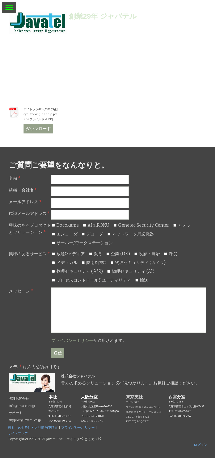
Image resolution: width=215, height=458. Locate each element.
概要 (11, 427)
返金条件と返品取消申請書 (38, 427)
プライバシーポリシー (72, 340)
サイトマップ (18, 433)
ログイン (200, 444)
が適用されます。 (89, 340)
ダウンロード (38, 128)
